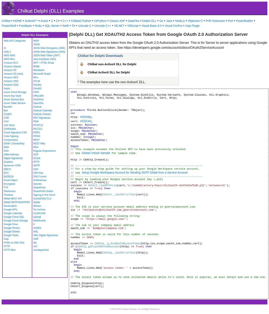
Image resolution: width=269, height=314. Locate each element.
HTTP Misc (10, 250)
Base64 (8, 106)
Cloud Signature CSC (15, 132)
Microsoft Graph (42, 73)
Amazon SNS (11, 81)
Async (7, 88)
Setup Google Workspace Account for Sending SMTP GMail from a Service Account (135, 172)
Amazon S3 (10, 70)
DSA (6, 150)
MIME (36, 66)
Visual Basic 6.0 (151, 25)
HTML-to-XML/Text (14, 242)
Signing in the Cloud (44, 194)
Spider (36, 202)
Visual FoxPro (173, 25)
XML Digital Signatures (45, 235)
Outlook (37, 106)
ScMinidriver (40, 180)
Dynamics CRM (12, 165)
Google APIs (10, 209)
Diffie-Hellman (11, 154)
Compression (11, 139)
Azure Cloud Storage (15, 92)
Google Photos (12, 228)
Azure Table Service (15, 103)
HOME (17, 20)
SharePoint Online (43, 191)
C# (58, 20)
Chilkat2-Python (81, 20)
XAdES (37, 228)
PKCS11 (38, 128)
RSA (35, 147)
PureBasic (25, 25)
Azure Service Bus (14, 99)
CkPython (100, 20)
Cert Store (9, 125)
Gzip (6, 239)
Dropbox (8, 161)
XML (35, 231)
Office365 (38, 95)
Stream (37, 206)
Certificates (10, 128)
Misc (35, 77)
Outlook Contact (42, 114)
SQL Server (52, 25)
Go (161, 20)
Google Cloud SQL (14, 217)
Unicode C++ (102, 25)
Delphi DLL (149, 20)
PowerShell (9, 25)
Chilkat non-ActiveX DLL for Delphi (112, 64)
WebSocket (39, 220)
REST (36, 139)
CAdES (8, 114)
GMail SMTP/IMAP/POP (17, 202)
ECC (6, 172)
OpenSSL (38, 103)
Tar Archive (39, 209)
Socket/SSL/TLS (42, 198)
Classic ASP (117, 20)
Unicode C (84, 25)
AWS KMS (9, 55)
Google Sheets (12, 231)
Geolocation (10, 206)
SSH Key (38, 172)
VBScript (132, 25)
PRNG (36, 136)
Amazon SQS (11, 84)
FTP (6, 187)
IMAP (36, 40)
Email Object (11, 180)
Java (169, 20)
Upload (37, 217)
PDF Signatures (42, 117)
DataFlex (133, 20)
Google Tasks (11, 235)
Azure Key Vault (12, 95)
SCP (35, 154)
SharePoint (39, 187)
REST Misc (39, 143)
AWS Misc (9, 59)
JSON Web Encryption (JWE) (49, 48)
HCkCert (85, 121)
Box (6, 110)
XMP (36, 239)
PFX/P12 (38, 125)
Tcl (73, 25)
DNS (6, 147)
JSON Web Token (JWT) (46, 55)
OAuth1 (37, 84)
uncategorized (41, 250)
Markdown (38, 70)
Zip (35, 242)
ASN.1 (7, 51)
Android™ (31, 20)
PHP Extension (215, 20)
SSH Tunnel (39, 176)
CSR (6, 117)
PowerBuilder (244, 20)
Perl (230, 20)
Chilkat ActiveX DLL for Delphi (109, 72)
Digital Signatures (13, 158)
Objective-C (195, 20)
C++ (65, 20)
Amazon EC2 (11, 62)
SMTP (36, 165)
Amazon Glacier (12, 66)
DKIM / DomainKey (14, 143)
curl (35, 246)
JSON (36, 44)
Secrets (37, 183)
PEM (36, 121)
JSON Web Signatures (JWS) (49, 51)
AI (5, 48)
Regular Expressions (44, 150)
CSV (6, 121)
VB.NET (119, 25)
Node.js (180, 20)
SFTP (36, 161)
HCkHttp (85, 116)
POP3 (36, 132)
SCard (36, 158)
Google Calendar (13, 213)
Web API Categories (15, 40)
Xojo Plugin (192, 25)
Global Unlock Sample (96, 153)
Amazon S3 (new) (13, 73)
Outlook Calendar (42, 110)
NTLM (36, 81)
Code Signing (11, 136)
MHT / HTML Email (43, 62)
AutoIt (44, 20)
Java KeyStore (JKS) (44, 59)
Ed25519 (8, 176)
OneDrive (38, 99)
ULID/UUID (39, 213)
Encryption (9, 183)
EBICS (7, 169)
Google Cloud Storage (16, 220)
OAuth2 (37, 88)
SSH (35, 169)
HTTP (7, 246)
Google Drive (11, 224)
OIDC (36, 92)
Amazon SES (11, 77)
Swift (65, 25)
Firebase (8, 194)
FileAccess (10, 191)
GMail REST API (13, 198)
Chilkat (6, 20)
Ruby (38, 25)
